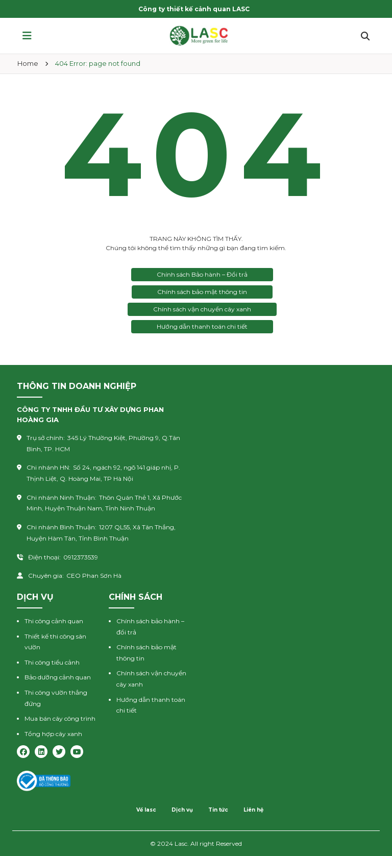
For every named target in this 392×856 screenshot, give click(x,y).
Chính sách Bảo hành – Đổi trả (202, 274)
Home (27, 63)
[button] (27, 36)
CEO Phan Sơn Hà (93, 575)
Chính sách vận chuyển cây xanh (202, 309)
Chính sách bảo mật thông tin (202, 292)
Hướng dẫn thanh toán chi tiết (202, 326)
